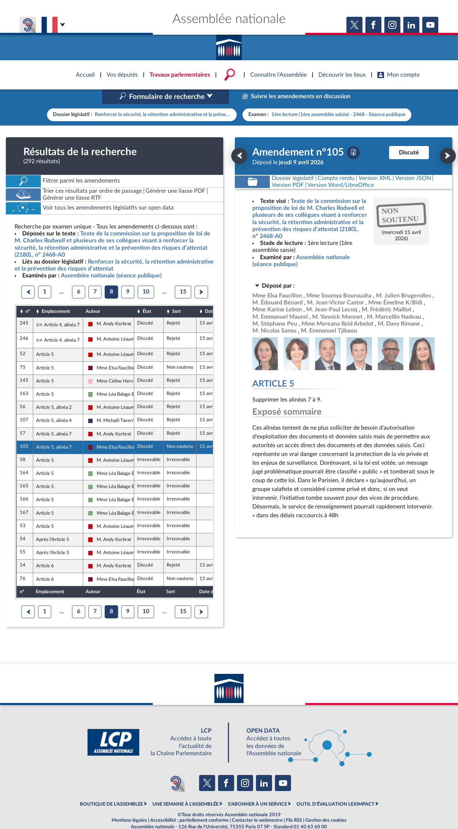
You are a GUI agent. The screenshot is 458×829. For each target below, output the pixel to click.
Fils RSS (294, 805)
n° (28, 296)
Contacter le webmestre (257, 805)
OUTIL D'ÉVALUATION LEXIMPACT (335, 789)
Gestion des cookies (325, 805)
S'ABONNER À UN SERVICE (257, 789)
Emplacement (56, 296)
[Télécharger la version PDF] (353, 136)
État (147, 296)
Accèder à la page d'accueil (229, 45)
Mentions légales (129, 805)
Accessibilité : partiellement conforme (189, 805)
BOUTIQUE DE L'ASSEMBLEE (111, 789)
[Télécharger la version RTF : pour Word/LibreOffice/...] (341, 169)
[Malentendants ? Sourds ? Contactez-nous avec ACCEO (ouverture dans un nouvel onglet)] (176, 767)
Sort (176, 296)
